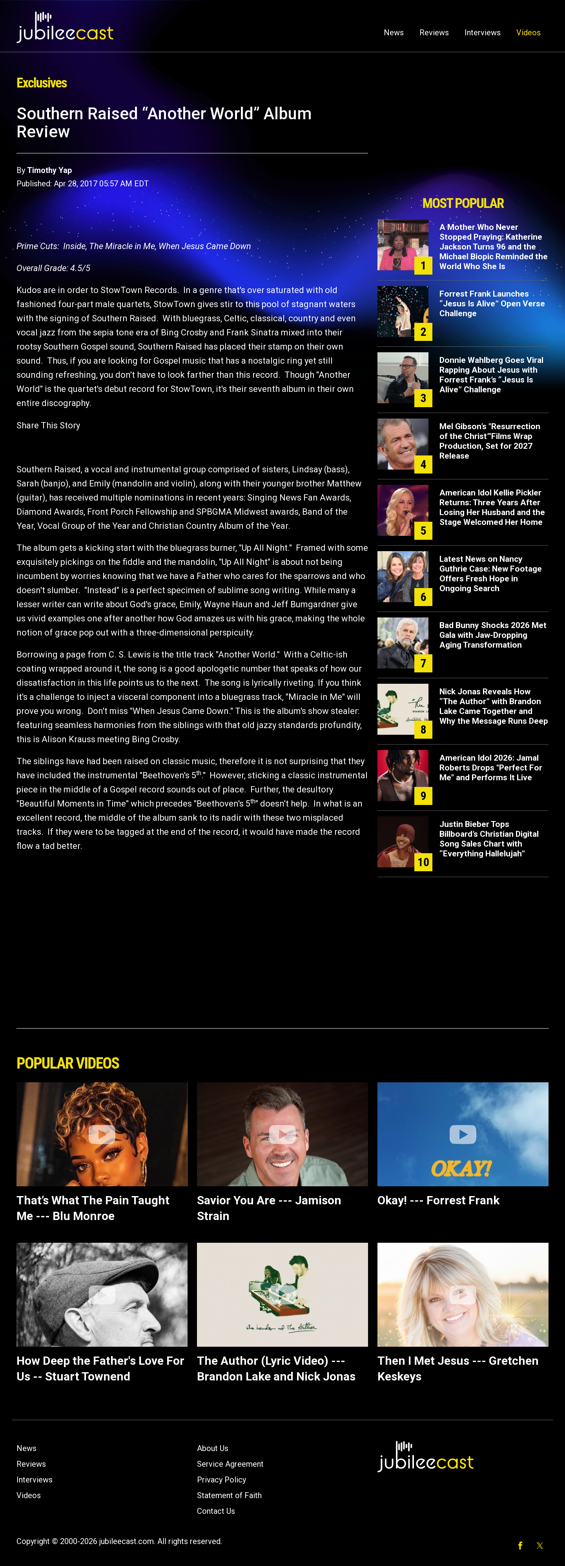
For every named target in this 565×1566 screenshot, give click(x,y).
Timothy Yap (49, 170)
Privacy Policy (221, 1479)
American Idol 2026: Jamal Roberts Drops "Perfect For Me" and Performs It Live (490, 767)
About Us (212, 1448)
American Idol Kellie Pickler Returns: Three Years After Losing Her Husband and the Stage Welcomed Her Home (492, 507)
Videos (528, 32)
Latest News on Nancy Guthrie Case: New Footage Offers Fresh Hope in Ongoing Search (490, 573)
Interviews (483, 32)
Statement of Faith (229, 1495)
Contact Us (216, 1511)
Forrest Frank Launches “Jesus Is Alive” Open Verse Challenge (492, 303)
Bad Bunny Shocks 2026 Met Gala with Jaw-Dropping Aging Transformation (493, 635)
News (394, 32)
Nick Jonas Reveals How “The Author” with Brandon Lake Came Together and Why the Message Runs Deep (493, 706)
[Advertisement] (463, 148)
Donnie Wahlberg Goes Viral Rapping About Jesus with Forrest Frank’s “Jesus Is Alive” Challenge (491, 374)
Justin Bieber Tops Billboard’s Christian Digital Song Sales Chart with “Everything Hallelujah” (489, 838)
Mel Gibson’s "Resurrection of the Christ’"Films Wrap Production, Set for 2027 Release (489, 441)
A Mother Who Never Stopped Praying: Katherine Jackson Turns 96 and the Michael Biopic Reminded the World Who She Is (493, 246)
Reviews (434, 32)
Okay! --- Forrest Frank (438, 1200)
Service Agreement (230, 1464)
